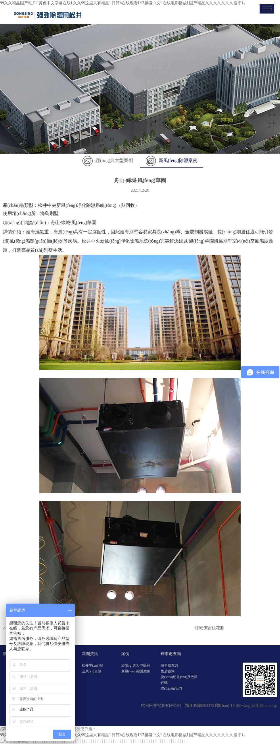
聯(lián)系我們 (171, 688)
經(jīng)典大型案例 (108, 160)
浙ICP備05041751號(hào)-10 (210, 705)
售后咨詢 (167, 671)
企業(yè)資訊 (91, 671)
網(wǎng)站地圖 (250, 705)
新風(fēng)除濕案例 (171, 160)
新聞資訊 (90, 654)
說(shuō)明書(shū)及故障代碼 (179, 680)
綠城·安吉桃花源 (209, 628)
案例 (125, 654)
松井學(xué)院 (92, 665)
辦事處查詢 (171, 654)
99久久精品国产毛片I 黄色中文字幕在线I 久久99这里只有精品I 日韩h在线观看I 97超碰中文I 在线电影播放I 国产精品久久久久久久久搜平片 (123, 3)
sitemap (271, 705)
